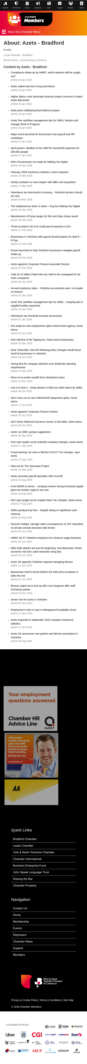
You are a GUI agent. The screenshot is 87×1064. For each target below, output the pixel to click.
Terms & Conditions (51, 1000)
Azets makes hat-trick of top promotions (33, 86)
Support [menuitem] (18, 948)
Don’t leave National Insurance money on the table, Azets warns (46, 421)
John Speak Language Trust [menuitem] (31, 872)
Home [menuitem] (17, 914)
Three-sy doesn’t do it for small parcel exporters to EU (41, 226)
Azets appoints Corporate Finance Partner (34, 411)
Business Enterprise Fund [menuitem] (29, 865)
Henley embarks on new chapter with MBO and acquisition (43, 182)
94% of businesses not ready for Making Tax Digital (39, 161)
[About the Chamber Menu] (43, 32)
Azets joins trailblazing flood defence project (35, 110)
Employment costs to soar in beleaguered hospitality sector (43, 609)
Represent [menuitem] (19, 934)
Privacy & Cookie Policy (24, 1000)
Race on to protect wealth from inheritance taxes (38, 377)
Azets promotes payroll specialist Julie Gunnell (37, 476)
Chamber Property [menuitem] (25, 885)
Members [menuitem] (19, 954)
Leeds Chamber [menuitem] (23, 845)
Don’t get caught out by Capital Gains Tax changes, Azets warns (46, 500)
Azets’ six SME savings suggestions (31, 432)
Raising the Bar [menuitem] (23, 878)
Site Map (68, 1000)
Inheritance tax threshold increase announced (36, 315)
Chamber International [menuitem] (27, 858)
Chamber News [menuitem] (23, 941)
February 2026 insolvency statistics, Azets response (39, 172)
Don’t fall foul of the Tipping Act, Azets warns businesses (42, 339)
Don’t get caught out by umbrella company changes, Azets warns (47, 442)
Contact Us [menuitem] (20, 908)
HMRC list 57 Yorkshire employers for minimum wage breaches (46, 537)
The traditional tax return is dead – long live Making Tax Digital (46, 206)
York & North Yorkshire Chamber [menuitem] (34, 852)
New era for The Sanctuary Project (30, 466)
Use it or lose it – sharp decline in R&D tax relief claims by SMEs (47, 387)
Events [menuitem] (17, 928)
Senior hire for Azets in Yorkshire (29, 599)
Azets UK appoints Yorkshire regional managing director (42, 561)
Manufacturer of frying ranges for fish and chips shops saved (44, 216)
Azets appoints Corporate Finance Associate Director (40, 264)
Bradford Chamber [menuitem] (25, 839)
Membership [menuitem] (21, 921)
